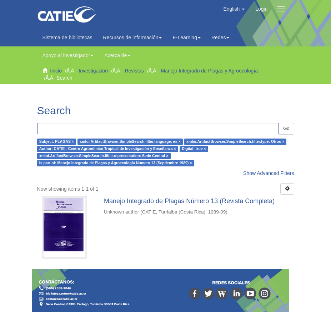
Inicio (56, 71)
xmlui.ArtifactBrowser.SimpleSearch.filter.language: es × (130, 142)
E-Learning (186, 37)
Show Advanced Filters (268, 173)
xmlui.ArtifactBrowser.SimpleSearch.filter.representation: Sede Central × (104, 156)
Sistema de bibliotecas (67, 37)
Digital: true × (194, 149)
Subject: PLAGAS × (56, 142)
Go (286, 128)
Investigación (93, 71)
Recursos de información (132, 37)
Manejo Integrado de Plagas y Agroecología (209, 71)
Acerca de (117, 55)
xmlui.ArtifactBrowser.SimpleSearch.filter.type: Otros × (235, 142)
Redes (220, 37)
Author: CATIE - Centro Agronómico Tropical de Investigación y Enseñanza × (107, 149)
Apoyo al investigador (68, 55)
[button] (234, 9)
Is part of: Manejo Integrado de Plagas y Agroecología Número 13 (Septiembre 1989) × (115, 163)
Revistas (134, 71)
